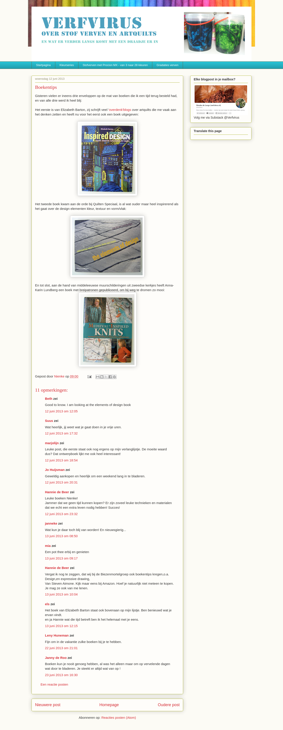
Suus (49, 421)
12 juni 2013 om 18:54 (61, 460)
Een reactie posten (54, 684)
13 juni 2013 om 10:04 (61, 594)
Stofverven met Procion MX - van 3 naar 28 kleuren (115, 65)
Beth (48, 398)
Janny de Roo (56, 658)
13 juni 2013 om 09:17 (61, 558)
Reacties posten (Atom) (118, 717)
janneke (51, 523)
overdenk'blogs (120, 110)
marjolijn (52, 443)
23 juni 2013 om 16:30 (61, 675)
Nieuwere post (47, 705)
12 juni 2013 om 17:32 (61, 433)
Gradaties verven (168, 65)
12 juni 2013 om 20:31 (61, 482)
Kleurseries (67, 65)
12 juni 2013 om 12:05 (61, 411)
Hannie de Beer (57, 492)
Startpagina (43, 65)
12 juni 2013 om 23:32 (61, 514)
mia (48, 546)
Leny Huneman (57, 635)
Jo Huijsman (55, 470)
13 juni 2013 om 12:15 (61, 626)
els (47, 604)
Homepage (109, 705)
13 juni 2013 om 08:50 (61, 536)
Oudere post (169, 705)
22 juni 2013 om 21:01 (61, 648)
